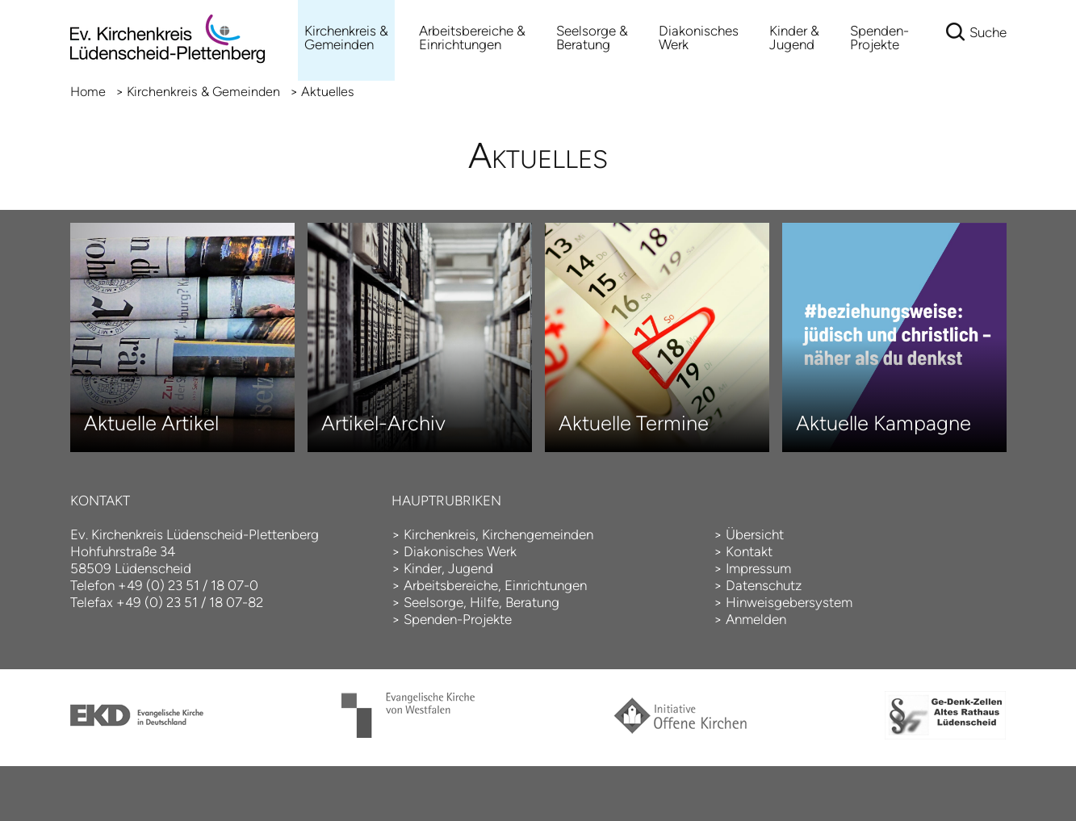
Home (88, 91)
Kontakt (749, 551)
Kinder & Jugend (794, 37)
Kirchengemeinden (537, 534)
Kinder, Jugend (448, 568)
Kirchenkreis (439, 534)
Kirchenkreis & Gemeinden (346, 37)
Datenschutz (764, 585)
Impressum (758, 568)
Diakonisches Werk (699, 37)
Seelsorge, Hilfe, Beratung (481, 602)
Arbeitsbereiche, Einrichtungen (495, 585)
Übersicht (755, 534)
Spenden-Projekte (879, 37)
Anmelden (756, 619)
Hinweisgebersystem (789, 602)
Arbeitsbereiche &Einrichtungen (472, 37)
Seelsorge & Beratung (592, 37)
